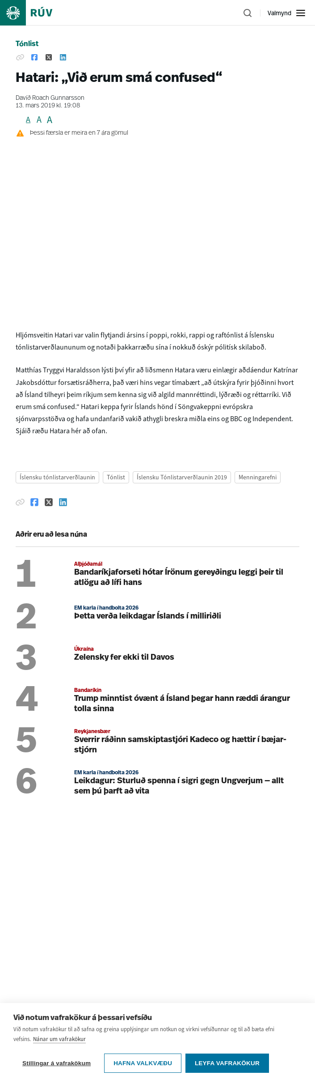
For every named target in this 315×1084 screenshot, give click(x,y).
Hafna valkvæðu (142, 1063)
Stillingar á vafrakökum (56, 1063)
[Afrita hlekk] (20, 57)
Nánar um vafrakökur (59, 1039)
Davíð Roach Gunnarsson (50, 98)
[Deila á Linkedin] (63, 57)
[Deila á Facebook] (34, 57)
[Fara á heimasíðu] (34, 13)
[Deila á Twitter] (48, 57)
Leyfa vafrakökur (227, 1063)
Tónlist (27, 44)
